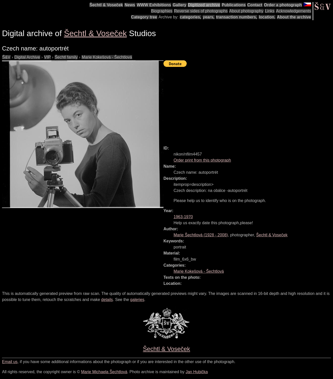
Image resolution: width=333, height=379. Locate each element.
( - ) (201, 235)
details (107, 299)
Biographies (162, 11)
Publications (234, 5)
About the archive (294, 17)
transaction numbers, (236, 17)
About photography (246, 11)
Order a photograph (283, 5)
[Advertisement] (248, 104)
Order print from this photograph (202, 160)
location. (267, 17)
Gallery (179, 5)
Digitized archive (204, 5)
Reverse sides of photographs (201, 11)
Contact (254, 5)
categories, (190, 17)
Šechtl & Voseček (106, 5)
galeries (137, 299)
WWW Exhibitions (154, 5)
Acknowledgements (293, 11)
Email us (9, 362)
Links (269, 11)
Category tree (144, 17)
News (130, 5)
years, (208, 17)
